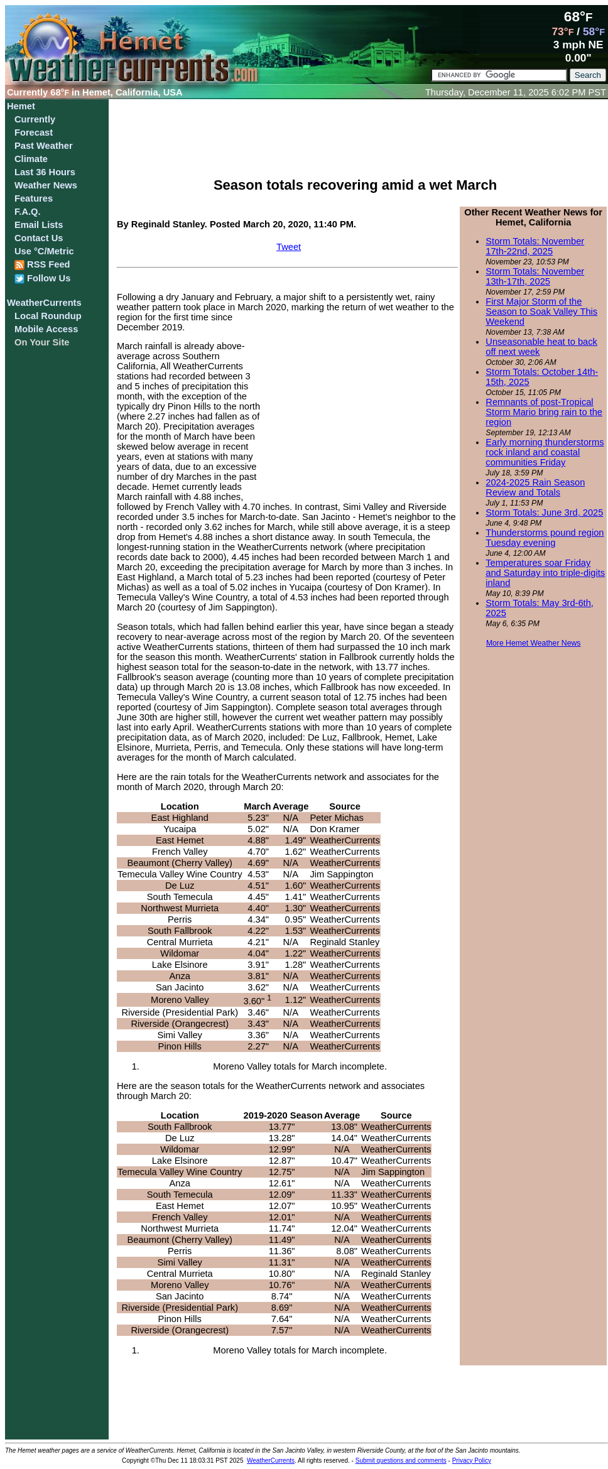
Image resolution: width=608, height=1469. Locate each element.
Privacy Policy (471, 1460)
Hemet (21, 106)
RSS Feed (42, 264)
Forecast (33, 132)
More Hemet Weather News (533, 643)
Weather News (45, 185)
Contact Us (38, 238)
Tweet (288, 247)
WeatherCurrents (44, 303)
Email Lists (38, 225)
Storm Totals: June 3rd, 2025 (544, 512)
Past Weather (43, 146)
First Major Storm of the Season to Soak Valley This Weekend (541, 311)
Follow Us (42, 278)
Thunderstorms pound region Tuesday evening (545, 538)
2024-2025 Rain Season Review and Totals (535, 487)
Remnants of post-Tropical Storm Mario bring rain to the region (544, 412)
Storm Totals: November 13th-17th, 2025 (535, 276)
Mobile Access (46, 329)
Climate (31, 159)
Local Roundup (48, 316)
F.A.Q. (27, 212)
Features (33, 198)
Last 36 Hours (44, 172)
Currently (34, 119)
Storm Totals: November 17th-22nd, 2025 (535, 246)
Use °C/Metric (44, 251)
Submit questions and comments (401, 1460)
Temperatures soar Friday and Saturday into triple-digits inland (545, 573)
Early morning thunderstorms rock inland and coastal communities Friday (545, 452)
